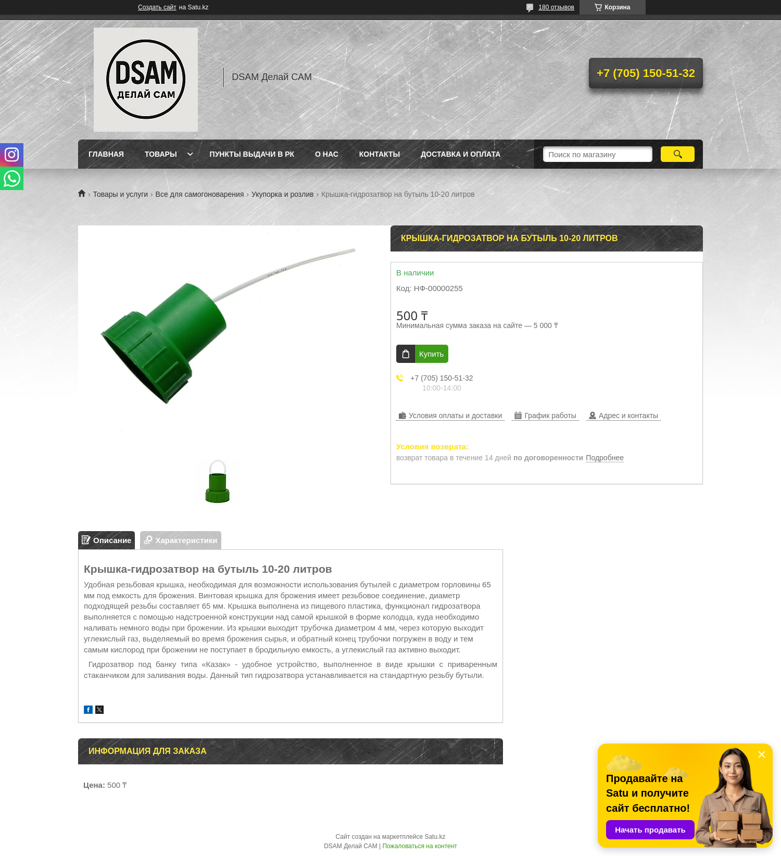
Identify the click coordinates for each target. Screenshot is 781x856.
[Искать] (678, 154)
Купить (431, 353)
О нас (326, 154)
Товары (161, 154)
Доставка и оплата (460, 154)
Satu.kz (434, 836)
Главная (106, 154)
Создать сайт (157, 7)
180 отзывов (556, 7)
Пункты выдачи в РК (252, 154)
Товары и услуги (120, 194)
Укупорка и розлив (282, 194)
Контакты (379, 154)
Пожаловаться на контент (419, 846)
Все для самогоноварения (200, 194)
